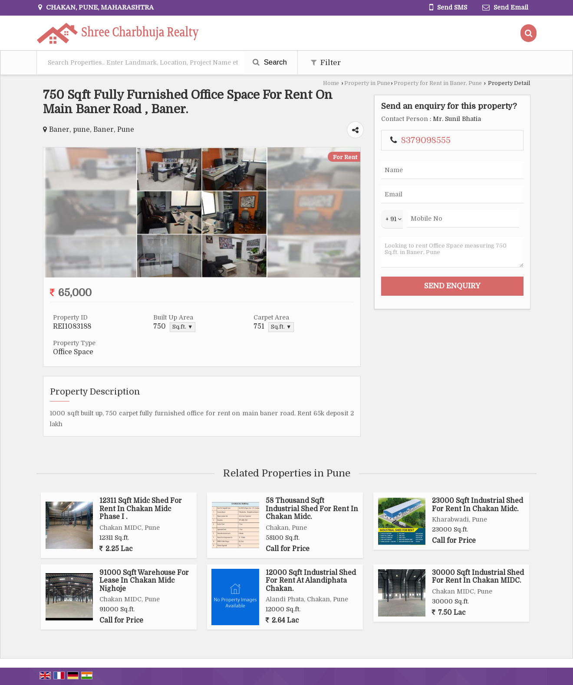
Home (331, 83)
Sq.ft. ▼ (182, 327)
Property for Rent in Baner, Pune (438, 83)
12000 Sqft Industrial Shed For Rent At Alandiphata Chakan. (311, 581)
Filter (326, 63)
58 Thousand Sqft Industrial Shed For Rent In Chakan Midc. (312, 509)
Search (270, 62)
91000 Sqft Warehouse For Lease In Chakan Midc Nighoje (144, 581)
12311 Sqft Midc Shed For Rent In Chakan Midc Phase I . (140, 509)
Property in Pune (367, 83)
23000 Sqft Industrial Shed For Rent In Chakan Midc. (477, 504)
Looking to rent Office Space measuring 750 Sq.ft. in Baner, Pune (452, 252)
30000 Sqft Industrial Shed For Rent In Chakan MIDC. (478, 576)
